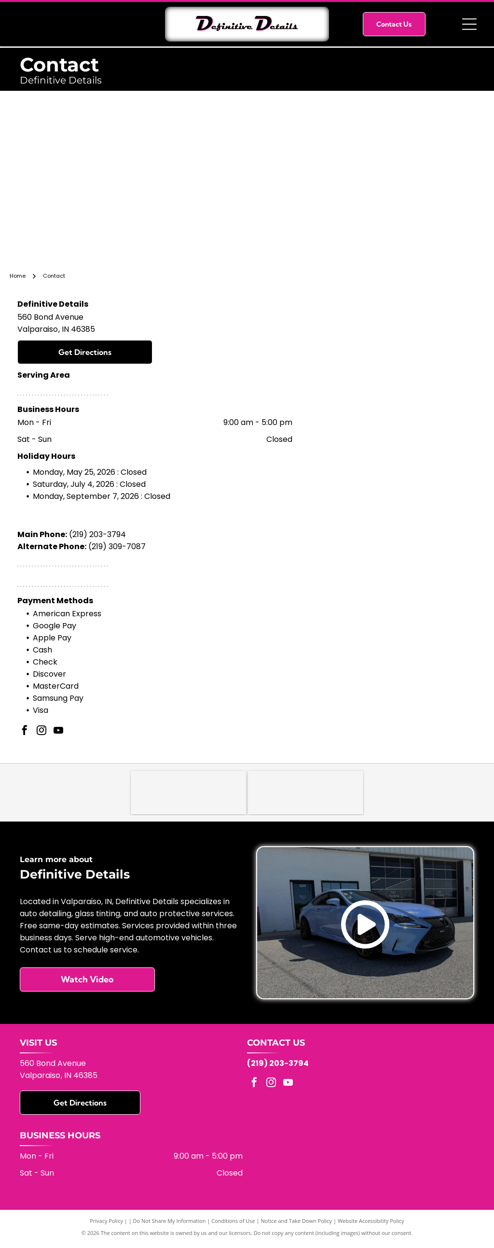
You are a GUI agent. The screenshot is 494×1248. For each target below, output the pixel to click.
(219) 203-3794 (97, 534)
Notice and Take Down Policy (296, 1225)
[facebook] (24, 731)
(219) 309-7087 (117, 546)
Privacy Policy (106, 1225)
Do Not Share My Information (169, 1225)
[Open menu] (469, 24)
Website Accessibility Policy (371, 1225)
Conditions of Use (233, 1225)
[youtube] (58, 731)
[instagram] (41, 731)
